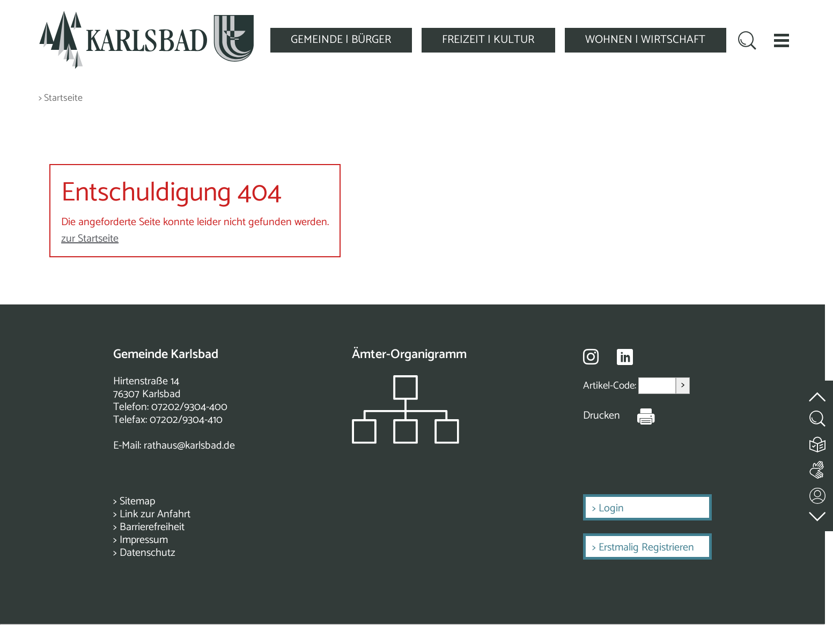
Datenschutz (147, 553)
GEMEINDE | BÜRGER (341, 40)
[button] (781, 40)
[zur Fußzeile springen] (818, 514)
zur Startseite (90, 239)
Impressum (144, 540)
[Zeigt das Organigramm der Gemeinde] (405, 441)
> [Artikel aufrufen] (682, 385)
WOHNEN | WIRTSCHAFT (645, 40)
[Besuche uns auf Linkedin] (625, 357)
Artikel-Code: (610, 385)
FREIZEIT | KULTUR (488, 40)
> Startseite (61, 98)
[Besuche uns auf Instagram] (591, 356)
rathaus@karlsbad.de (189, 446)
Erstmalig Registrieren (646, 547)
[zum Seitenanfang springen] (818, 390)
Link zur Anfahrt (155, 514)
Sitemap (137, 501)
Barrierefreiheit (152, 527)
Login (611, 508)
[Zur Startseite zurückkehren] (146, 17)
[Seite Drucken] (637, 416)
